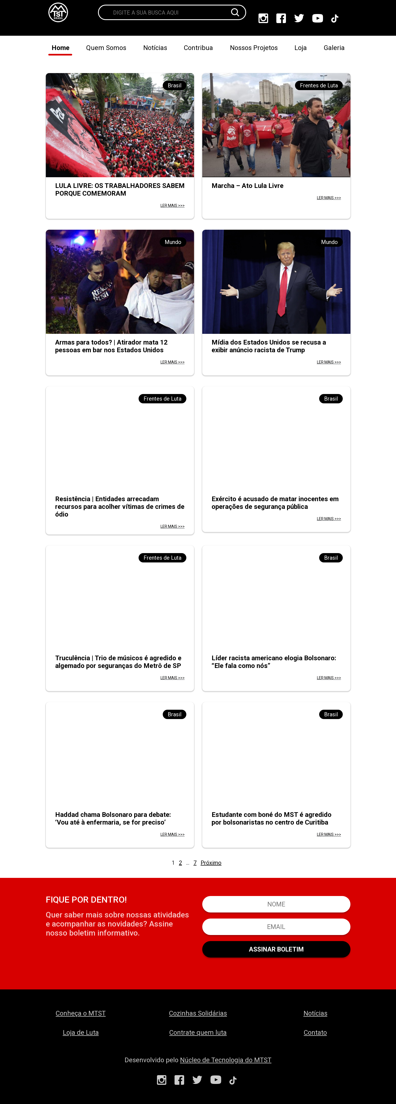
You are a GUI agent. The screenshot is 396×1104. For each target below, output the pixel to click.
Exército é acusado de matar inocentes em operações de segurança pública (275, 503)
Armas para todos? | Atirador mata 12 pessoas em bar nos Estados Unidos (111, 346)
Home (60, 48)
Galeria (334, 48)
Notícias (155, 48)
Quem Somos (106, 48)
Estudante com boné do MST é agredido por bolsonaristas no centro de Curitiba (272, 818)
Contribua (198, 48)
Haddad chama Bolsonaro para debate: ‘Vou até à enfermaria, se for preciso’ (113, 818)
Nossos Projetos (254, 48)
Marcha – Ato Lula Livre (247, 186)
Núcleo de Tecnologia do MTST (225, 1060)
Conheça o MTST (81, 1013)
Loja (300, 48)
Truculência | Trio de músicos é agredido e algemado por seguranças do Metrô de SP (118, 662)
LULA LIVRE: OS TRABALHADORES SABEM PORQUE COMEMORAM (120, 189)
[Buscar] (235, 12)
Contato (315, 1032)
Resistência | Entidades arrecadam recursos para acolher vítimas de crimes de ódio (119, 506)
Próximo (211, 862)
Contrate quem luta (198, 1032)
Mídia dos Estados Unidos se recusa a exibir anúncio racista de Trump (269, 346)
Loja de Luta (81, 1032)
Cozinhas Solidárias (198, 1013)
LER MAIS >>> (173, 205)
